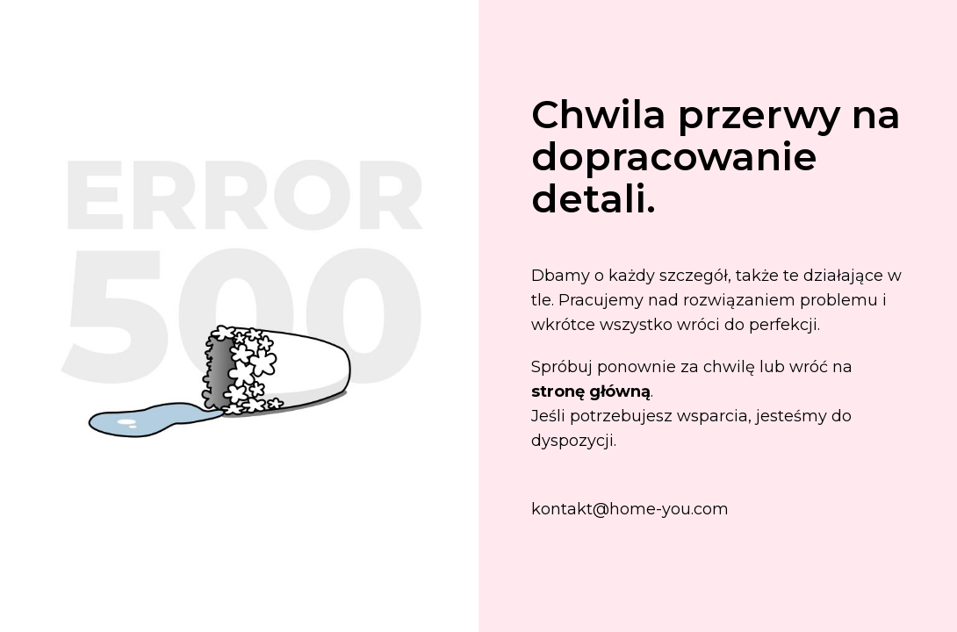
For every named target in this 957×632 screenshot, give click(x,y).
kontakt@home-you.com (630, 509)
